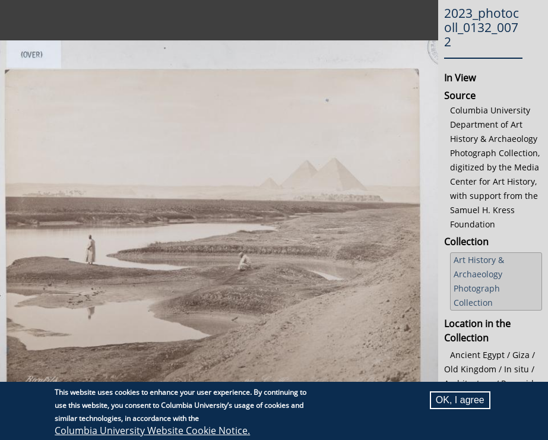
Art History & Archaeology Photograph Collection (479, 281)
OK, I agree (460, 400)
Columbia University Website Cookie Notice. (152, 431)
